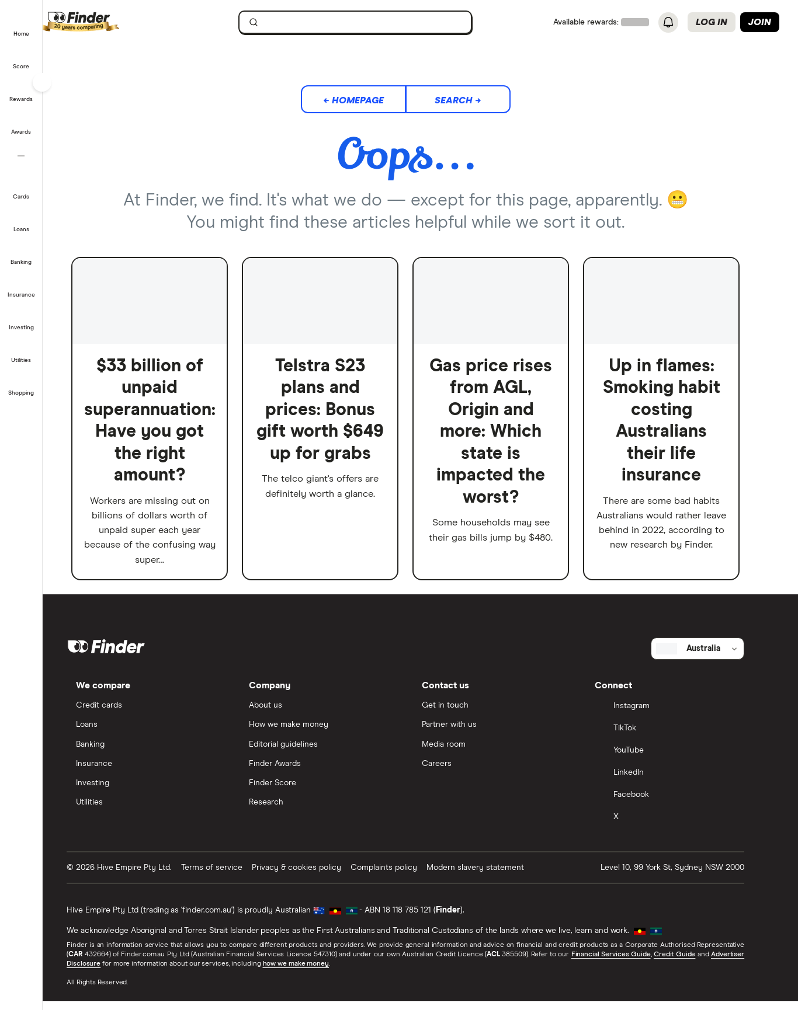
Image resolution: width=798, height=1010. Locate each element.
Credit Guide (689, 963)
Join (759, 22)
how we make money (310, 972)
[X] (680, 827)
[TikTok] (680, 738)
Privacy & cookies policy (311, 877)
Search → (472, 100)
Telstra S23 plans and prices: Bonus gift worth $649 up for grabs (335, 410)
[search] (376, 25)
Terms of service (227, 877)
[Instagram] (680, 716)
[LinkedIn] (680, 782)
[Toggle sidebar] (42, 82)
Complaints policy (399, 877)
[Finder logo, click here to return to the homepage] (124, 22)
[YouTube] (680, 760)
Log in (711, 22)
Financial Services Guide (625, 963)
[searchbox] (370, 22)
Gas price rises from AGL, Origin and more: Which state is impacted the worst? (506, 432)
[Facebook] (680, 805)
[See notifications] (668, 22)
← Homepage (368, 100)
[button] (21, 25)
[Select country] (712, 657)
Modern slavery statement (490, 877)
